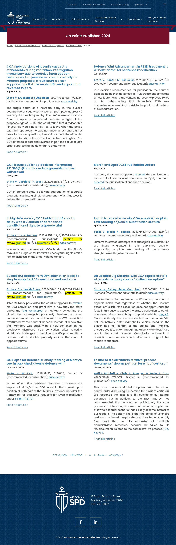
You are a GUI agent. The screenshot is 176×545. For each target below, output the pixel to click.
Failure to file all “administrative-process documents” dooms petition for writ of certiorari (130, 362)
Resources (134, 19)
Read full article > (17, 152)
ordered (140, 174)
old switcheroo (32, 310)
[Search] (165, 4)
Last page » (116, 454)
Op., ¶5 (163, 314)
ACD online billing (120, 4)
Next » (102, 454)
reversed (42, 243)
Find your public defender (157, 19)
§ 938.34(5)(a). (25, 398)
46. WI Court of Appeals (27, 45)
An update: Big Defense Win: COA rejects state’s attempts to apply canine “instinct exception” (130, 277)
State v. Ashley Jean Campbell (117, 289)
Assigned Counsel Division (105, 19)
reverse (77, 303)
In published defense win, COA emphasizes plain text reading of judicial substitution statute (131, 220)
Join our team (79, 19)
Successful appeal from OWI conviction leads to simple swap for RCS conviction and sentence (43, 277)
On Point (72, 4)
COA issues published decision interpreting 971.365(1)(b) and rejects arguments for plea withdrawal (41, 168)
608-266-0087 (100, 504)
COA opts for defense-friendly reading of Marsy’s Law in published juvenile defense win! (44, 362)
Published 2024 (74, 45)
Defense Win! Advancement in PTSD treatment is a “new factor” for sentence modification (131, 68)
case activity (69, 101)
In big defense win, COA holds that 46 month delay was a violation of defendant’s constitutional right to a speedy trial (40, 222)
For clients (58, 19)
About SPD (39, 19)
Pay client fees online (94, 4)
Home (10, 45)
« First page (60, 454)
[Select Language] (142, 4)
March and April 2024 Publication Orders (124, 165)
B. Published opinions (53, 45)
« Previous (76, 454)
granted (21, 243)
